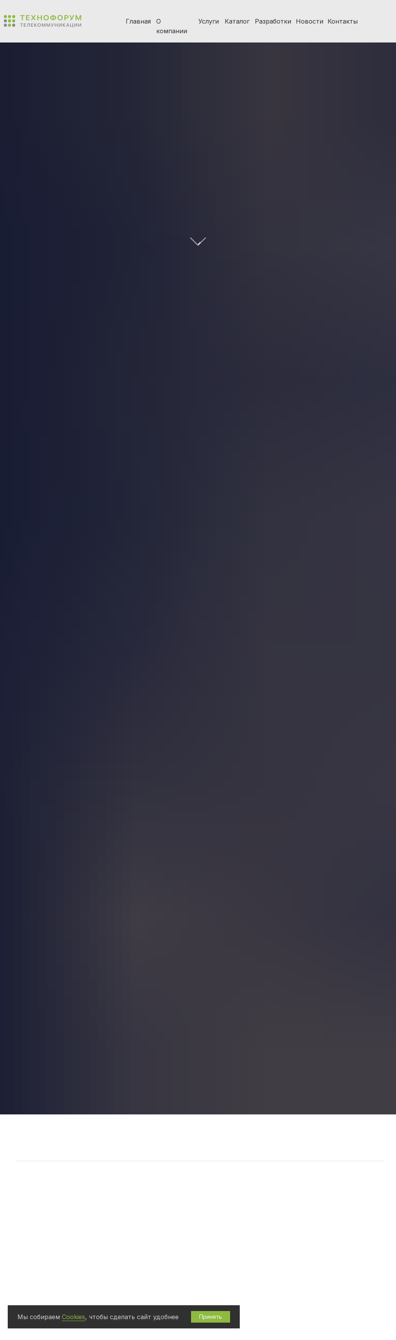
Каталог (237, 21)
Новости (309, 21)
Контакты (343, 21)
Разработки (273, 21)
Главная (138, 21)
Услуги (208, 21)
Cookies (73, 1317)
